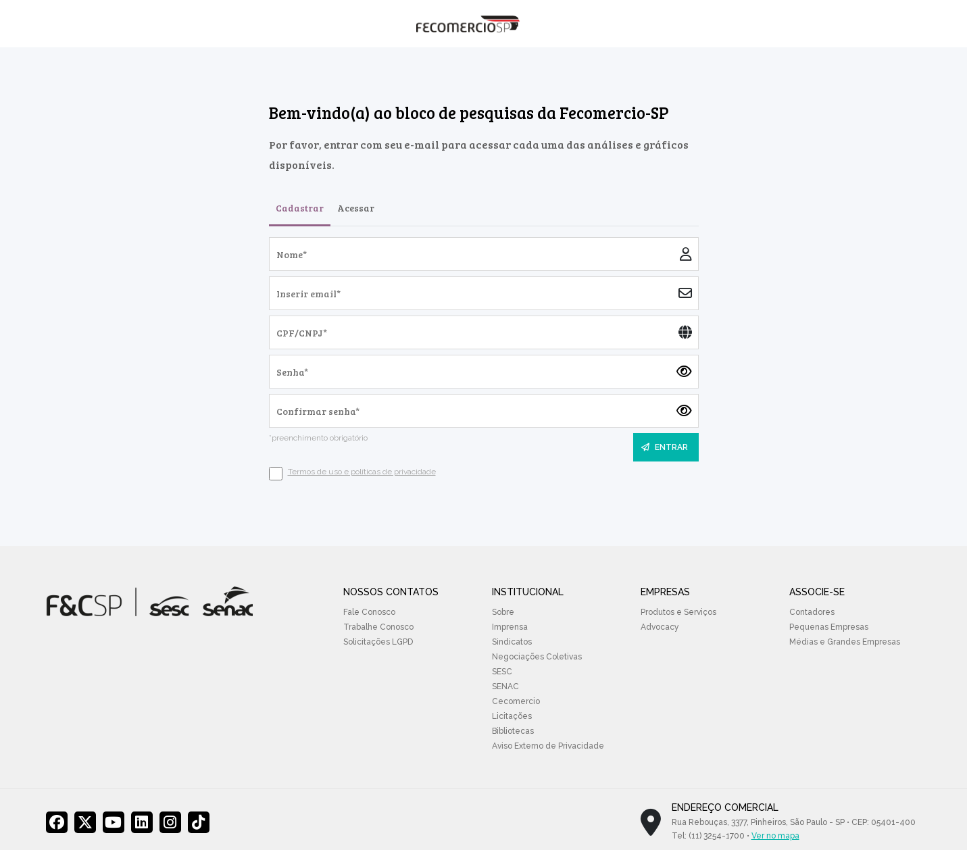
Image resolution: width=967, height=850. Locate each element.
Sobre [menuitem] (503, 612)
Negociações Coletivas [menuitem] (537, 657)
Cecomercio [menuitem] (516, 701)
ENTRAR (664, 447)
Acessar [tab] (355, 207)
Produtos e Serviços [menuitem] (678, 612)
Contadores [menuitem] (812, 612)
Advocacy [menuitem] (660, 627)
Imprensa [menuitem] (510, 627)
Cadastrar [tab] (300, 207)
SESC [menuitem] (502, 672)
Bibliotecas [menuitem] (513, 731)
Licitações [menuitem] (512, 716)
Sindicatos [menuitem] (512, 642)
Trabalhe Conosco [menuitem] (378, 627)
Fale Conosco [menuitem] (369, 612)
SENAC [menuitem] (505, 686)
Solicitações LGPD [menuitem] (378, 642)
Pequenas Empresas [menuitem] (828, 627)
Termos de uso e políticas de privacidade (362, 471)
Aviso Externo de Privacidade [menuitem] (548, 746)
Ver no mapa (775, 836)
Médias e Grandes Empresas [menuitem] (844, 642)
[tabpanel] (484, 358)
